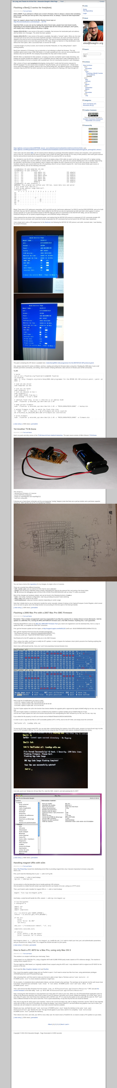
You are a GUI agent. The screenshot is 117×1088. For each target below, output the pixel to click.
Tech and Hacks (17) (89, 104)
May (86, 79)
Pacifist (46, 969)
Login (85, 13)
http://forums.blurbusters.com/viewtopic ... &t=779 (30, 22)
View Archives (87, 65)
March (87, 84)
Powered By (87, 125)
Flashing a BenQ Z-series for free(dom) (94, 74)
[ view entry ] (18, 424)
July (86, 95)
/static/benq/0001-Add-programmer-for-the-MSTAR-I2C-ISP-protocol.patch (70, 363)
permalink (34, 424)
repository (33, 584)
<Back (50, 1024)
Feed (61, 1)
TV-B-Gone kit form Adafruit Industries (50, 435)
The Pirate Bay (22, 869)
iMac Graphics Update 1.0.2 (32, 969)
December (88, 68)
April (86, 71)
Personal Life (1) (88, 105)
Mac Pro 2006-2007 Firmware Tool (47, 624)
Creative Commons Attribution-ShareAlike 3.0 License (93, 119)
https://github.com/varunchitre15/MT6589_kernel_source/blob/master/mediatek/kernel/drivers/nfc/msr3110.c (48, 148)
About (85, 18)
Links (85, 6)
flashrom (48, 222)
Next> (63, 1024)
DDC (32, 153)
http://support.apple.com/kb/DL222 (54, 628)
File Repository (88, 11)
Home (85, 9)
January (88, 81)
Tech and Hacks (27, 11)
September (88, 87)
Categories (86, 100)
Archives (86, 62)
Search (85, 49)
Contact (102, 1)
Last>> (67, 1024)
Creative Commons (89, 110)
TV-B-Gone (92, 435)
